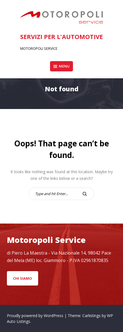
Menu (61, 66)
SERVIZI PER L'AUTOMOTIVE (61, 36)
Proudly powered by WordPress (35, 315)
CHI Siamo (22, 278)
